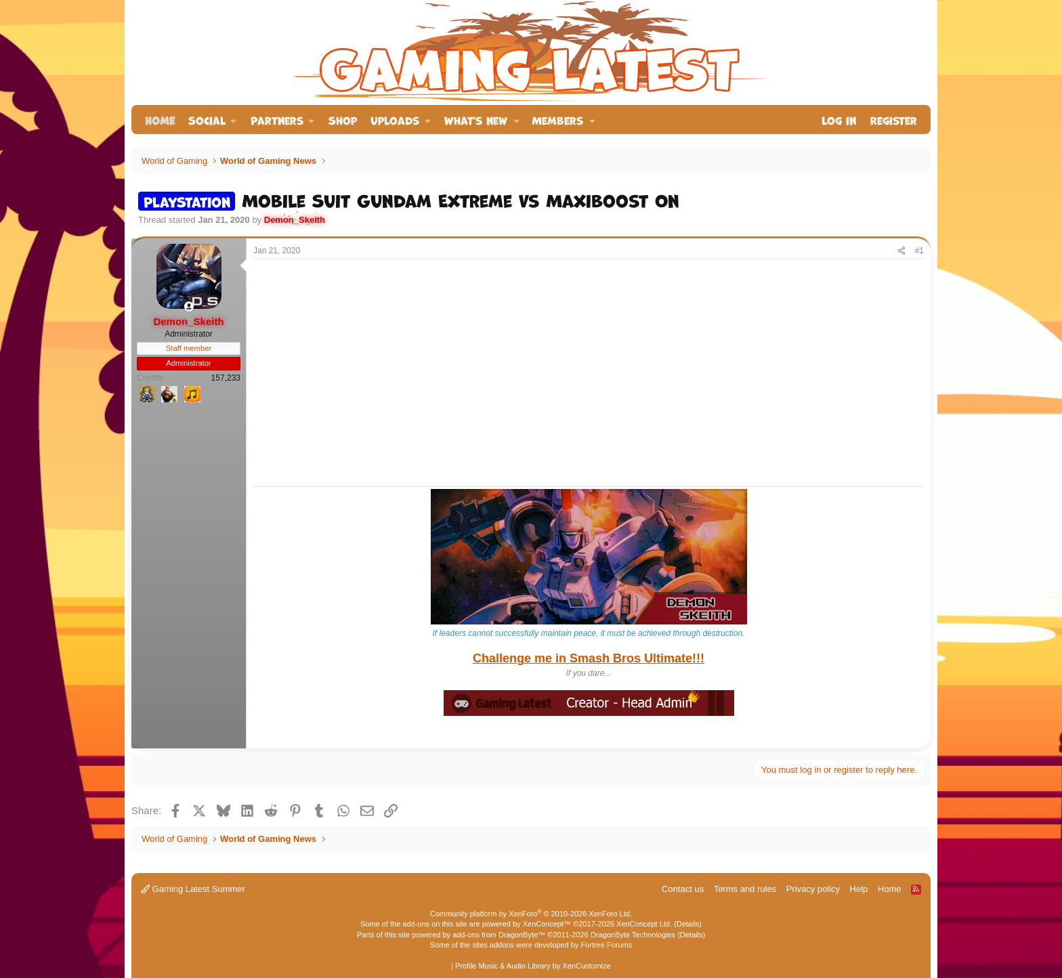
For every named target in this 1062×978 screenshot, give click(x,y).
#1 (919, 250)
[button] (213, 119)
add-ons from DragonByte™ (498, 935)
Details (688, 924)
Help (859, 889)
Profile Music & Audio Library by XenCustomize (533, 966)
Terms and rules (745, 889)
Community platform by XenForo (531, 914)
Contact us (683, 889)
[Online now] (188, 306)
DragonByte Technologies (633, 935)
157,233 (225, 378)
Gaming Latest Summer (193, 889)
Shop (342, 119)
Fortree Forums (606, 945)
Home (160, 119)
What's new (475, 119)
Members (557, 119)
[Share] (901, 251)
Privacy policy (813, 889)
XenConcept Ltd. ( (646, 924)
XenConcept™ (547, 924)
